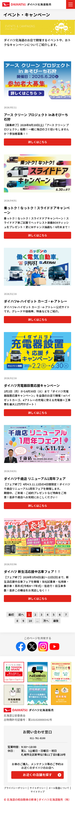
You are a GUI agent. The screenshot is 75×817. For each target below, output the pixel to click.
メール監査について (58, 787)
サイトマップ (38, 791)
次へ (46, 621)
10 (30, 621)
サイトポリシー (38, 787)
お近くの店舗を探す (37, 774)
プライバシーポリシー (15, 787)
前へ (21, 614)
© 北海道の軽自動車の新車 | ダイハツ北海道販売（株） (37, 799)
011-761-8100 (37, 738)
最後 (56, 621)
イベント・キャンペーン (26, 14)
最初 (11, 614)
